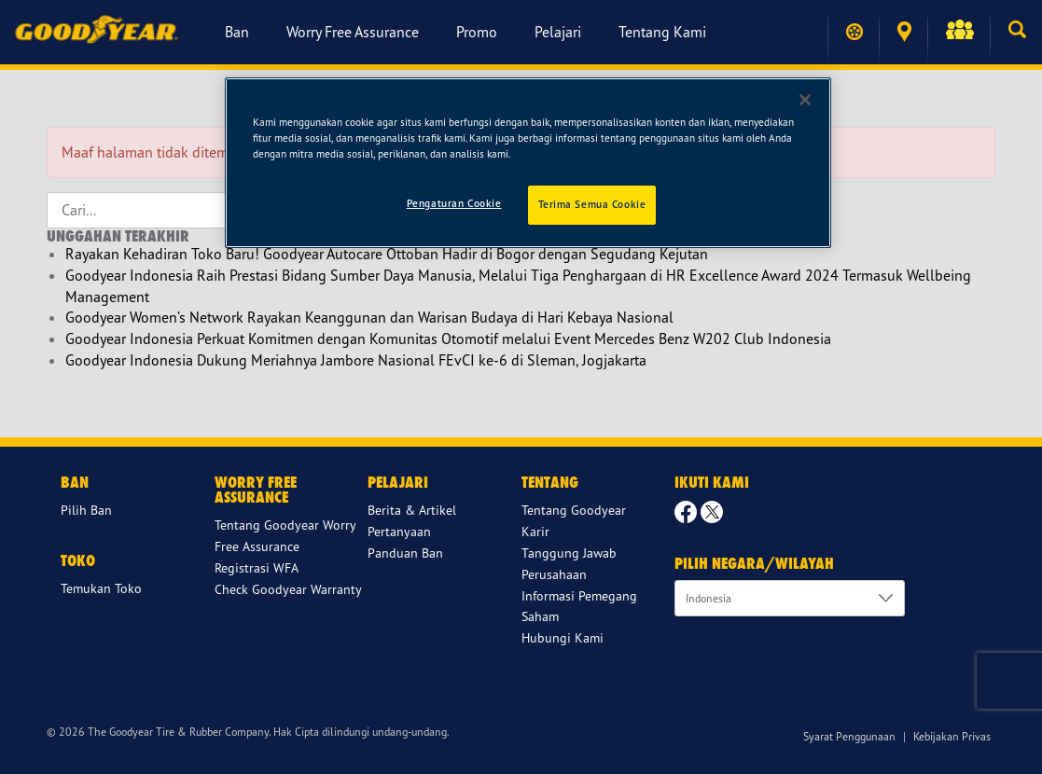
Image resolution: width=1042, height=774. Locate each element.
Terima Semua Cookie (592, 204)
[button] (958, 31)
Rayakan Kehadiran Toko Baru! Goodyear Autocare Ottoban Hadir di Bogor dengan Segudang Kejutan (386, 253)
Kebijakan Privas (952, 736)
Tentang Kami (662, 31)
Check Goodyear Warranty (288, 589)
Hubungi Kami (562, 637)
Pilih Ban (86, 510)
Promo (476, 31)
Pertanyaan (399, 531)
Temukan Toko (904, 31)
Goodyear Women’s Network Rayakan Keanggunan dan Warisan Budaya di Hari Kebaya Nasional (369, 317)
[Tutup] (805, 99)
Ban (237, 31)
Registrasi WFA (257, 567)
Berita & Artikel (412, 510)
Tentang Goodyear (573, 510)
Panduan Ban (405, 552)
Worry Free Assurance (352, 31)
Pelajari (558, 31)
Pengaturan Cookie (454, 203)
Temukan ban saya (854, 31)
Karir (535, 531)
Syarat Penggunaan (849, 736)
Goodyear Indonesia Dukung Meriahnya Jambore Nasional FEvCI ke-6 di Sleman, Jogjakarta (355, 360)
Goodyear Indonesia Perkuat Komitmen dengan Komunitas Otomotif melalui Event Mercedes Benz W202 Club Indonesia (448, 338)
